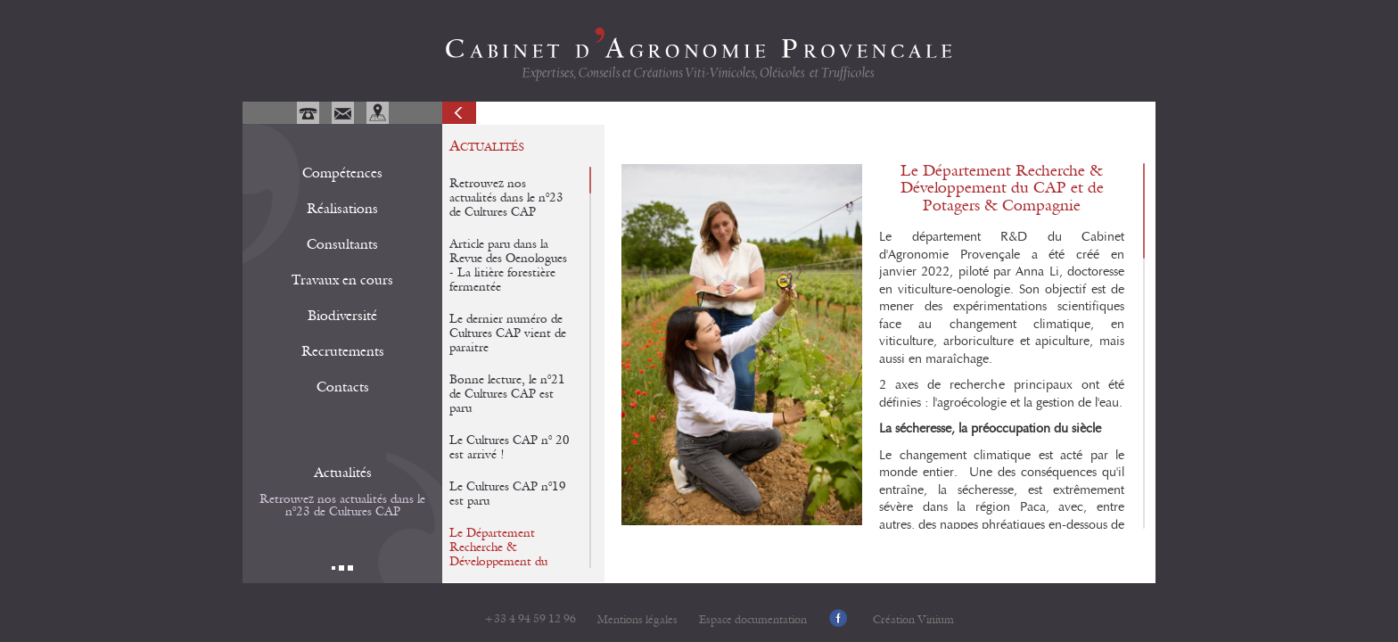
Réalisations (342, 209)
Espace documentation (753, 620)
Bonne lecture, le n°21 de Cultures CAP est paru (507, 394)
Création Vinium (913, 620)
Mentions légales (637, 620)
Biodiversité (342, 316)
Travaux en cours (342, 280)
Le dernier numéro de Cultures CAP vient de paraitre (507, 333)
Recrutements (342, 351)
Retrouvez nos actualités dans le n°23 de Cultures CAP (342, 505)
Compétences (342, 173)
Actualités (343, 472)
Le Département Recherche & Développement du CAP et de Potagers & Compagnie (506, 562)
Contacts (343, 387)
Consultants (342, 244)
